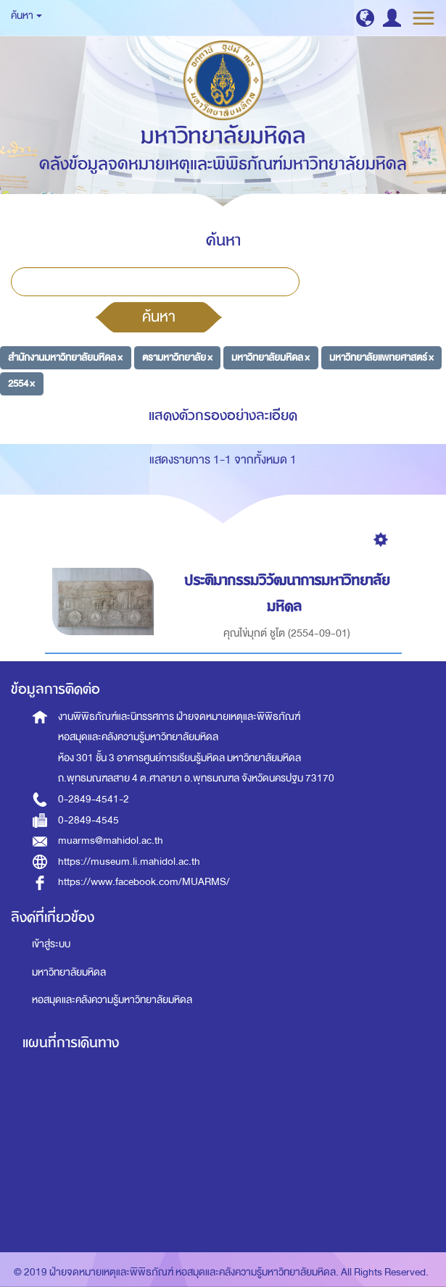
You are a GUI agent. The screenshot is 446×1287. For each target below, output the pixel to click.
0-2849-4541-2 (93, 799)
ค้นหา (158, 316)
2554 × (21, 382)
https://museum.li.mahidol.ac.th (129, 861)
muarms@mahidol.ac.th (110, 840)
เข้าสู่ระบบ (51, 944)
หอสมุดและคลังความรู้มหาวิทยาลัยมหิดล (112, 1000)
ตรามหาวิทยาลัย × (177, 357)
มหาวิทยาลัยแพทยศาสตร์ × (381, 357)
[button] (365, 17)
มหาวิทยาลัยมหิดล (69, 972)
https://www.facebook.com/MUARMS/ (144, 882)
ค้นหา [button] (26, 16)
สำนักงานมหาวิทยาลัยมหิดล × (65, 357)
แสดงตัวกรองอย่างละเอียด (223, 415)
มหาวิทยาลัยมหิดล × (270, 357)
